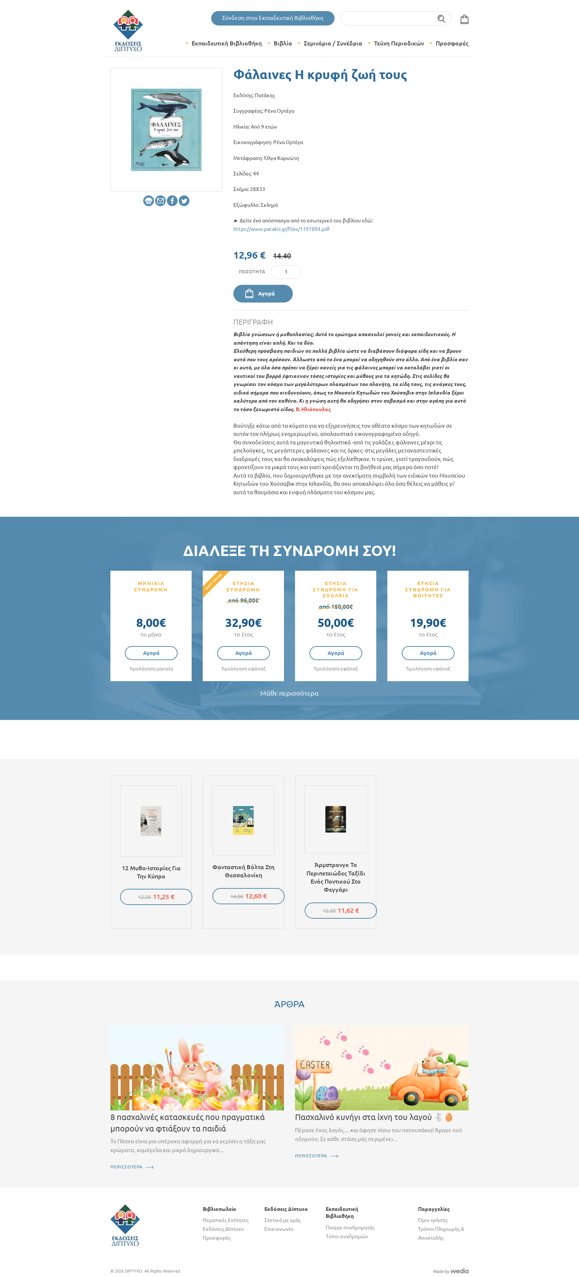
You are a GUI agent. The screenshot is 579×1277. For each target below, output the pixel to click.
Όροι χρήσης (433, 1220)
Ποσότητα (252, 271)
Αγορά (266, 293)
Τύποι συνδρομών (347, 1236)
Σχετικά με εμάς (282, 1220)
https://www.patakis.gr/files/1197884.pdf (281, 229)
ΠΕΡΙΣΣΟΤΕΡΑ (126, 1166)
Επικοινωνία (278, 1229)
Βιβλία (283, 43)
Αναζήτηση (442, 18)
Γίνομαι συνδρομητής (350, 1227)
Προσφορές (452, 43)
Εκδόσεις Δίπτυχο (223, 1229)
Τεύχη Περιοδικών (399, 43)
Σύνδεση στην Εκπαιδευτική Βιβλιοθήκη (272, 18)
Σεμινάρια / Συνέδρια (333, 43)
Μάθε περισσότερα (289, 693)
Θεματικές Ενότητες (226, 1220)
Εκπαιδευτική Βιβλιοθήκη (227, 43)
